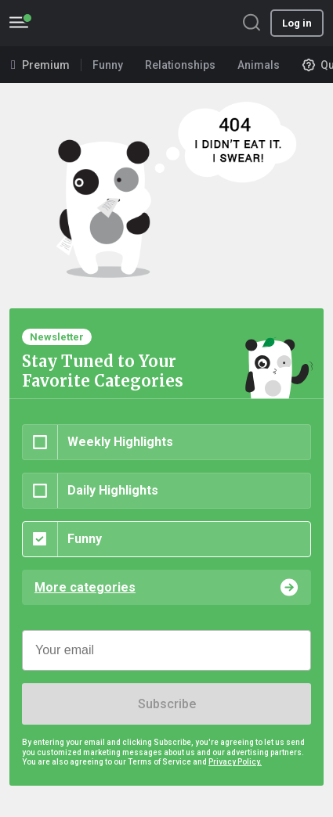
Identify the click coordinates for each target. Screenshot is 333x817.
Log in (297, 23)
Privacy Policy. (235, 762)
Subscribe (167, 703)
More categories (85, 587)
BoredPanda (92, 23)
